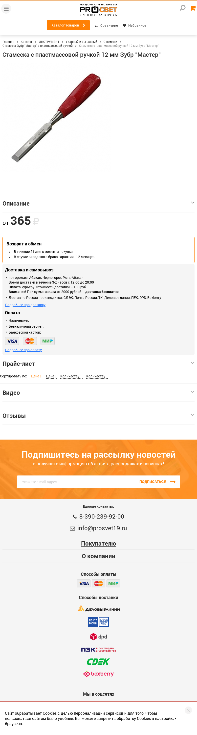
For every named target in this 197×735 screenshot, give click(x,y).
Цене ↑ (36, 376)
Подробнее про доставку (25, 304)
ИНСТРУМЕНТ (49, 42)
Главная (8, 42)
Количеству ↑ (71, 376)
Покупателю (98, 543)
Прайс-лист (98, 364)
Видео (98, 392)
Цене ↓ (51, 376)
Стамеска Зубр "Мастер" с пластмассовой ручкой (37, 46)
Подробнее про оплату (23, 349)
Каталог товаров (68, 25)
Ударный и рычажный (81, 42)
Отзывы (98, 416)
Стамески (110, 42)
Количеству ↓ (97, 376)
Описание (98, 203)
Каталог (26, 42)
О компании (98, 556)
